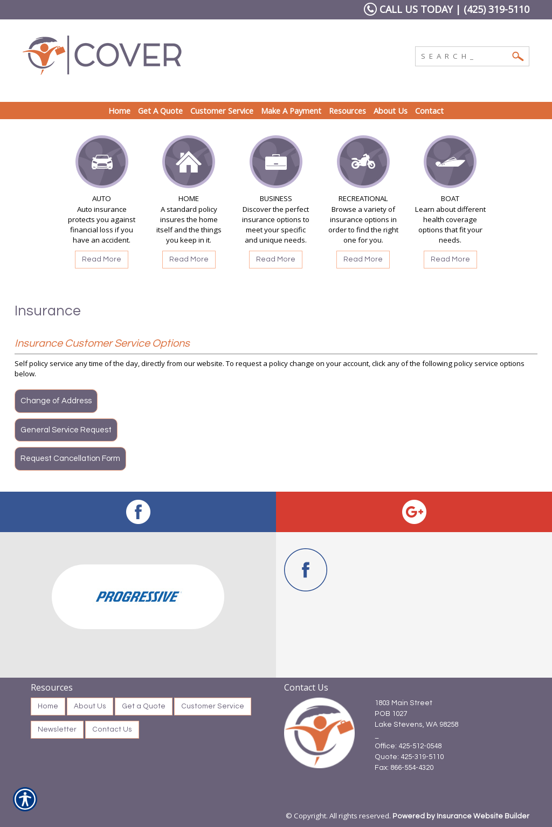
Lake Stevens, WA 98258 (416, 724)
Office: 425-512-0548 (408, 746)
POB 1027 (391, 714)
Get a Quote (143, 706)
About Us (90, 706)
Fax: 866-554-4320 (404, 767)
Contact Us (112, 729)
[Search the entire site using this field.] (464, 55)
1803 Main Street (403, 703)
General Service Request (66, 430)
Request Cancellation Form (70, 458)
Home (48, 706)
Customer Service (212, 706)
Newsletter (57, 729)
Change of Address (56, 401)
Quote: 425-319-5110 (409, 757)
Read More (101, 259)
